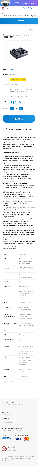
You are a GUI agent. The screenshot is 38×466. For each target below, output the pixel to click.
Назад (31, 30)
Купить (19, 118)
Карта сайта (5, 454)
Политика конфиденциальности (11, 463)
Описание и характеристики (19, 129)
